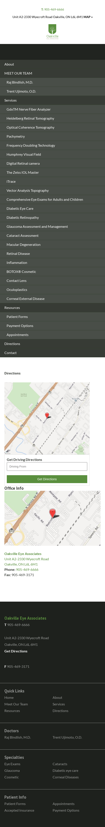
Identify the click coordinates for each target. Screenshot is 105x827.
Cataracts (60, 764)
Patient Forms (17, 316)
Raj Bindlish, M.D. (20, 82)
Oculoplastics (17, 289)
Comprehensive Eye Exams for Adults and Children (45, 199)
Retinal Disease (18, 253)
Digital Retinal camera (23, 163)
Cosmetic (11, 777)
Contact (10, 353)
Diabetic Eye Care (20, 208)
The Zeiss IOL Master (23, 172)
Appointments (17, 334)
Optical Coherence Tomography (30, 127)
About (9, 64)
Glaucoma (12, 770)
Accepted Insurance (19, 810)
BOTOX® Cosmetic (21, 271)
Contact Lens (17, 280)
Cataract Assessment (23, 235)
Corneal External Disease (25, 298)
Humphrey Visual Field (24, 154)
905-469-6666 (52, 9)
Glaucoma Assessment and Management (37, 226)
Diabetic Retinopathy (23, 217)
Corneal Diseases (66, 777)
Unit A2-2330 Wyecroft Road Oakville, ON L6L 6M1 (52, 17)
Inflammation (17, 262)
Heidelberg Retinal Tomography (30, 118)
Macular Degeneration (24, 244)
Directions (12, 343)
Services (10, 100)
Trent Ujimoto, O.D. (21, 91)
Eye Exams (12, 764)
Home (9, 697)
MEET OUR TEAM (18, 73)
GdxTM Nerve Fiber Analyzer (29, 109)
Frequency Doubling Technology (31, 145)
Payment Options (20, 325)
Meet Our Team (16, 704)
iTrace (11, 181)
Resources (12, 307)
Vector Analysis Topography (28, 190)
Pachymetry (16, 136)
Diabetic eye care (65, 770)
